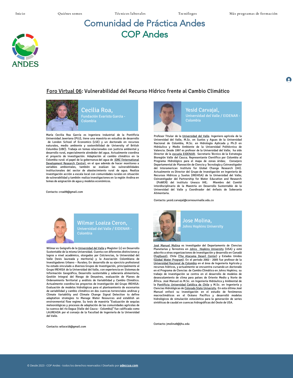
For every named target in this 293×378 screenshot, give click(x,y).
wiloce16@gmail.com (72, 326)
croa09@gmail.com (71, 192)
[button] (70, 13)
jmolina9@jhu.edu (178, 324)
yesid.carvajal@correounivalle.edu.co (190, 200)
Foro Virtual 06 (64, 91)
